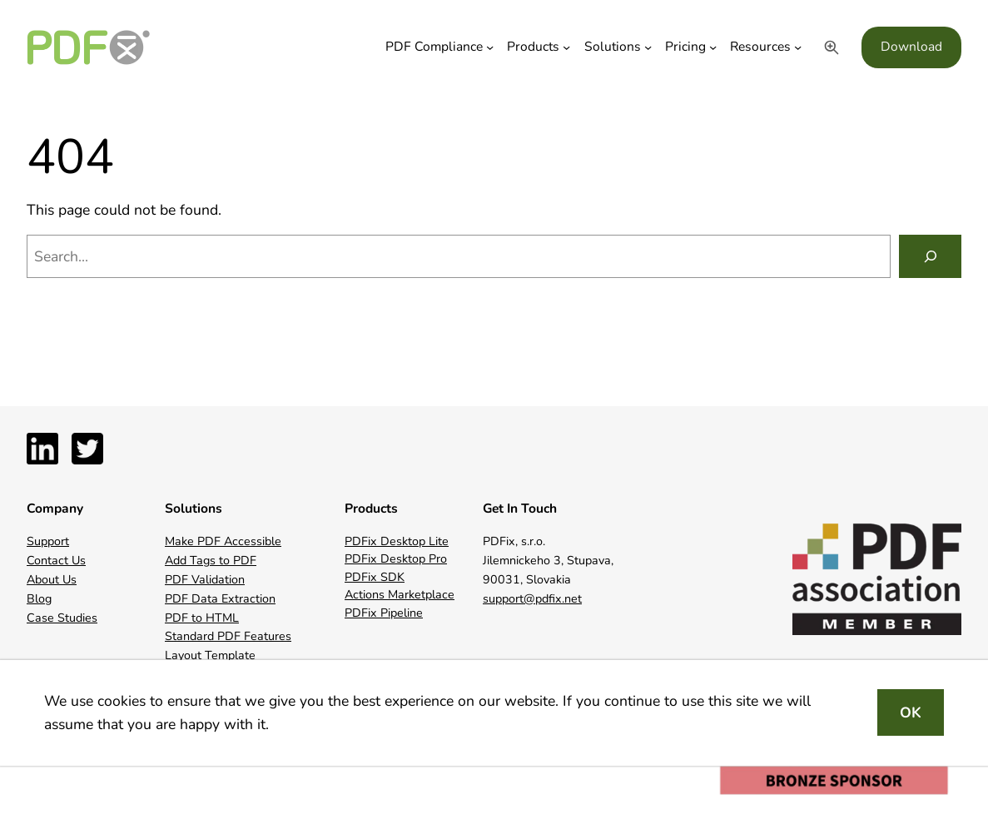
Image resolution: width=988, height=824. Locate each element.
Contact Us (56, 560)
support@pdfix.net (532, 599)
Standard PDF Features (228, 636)
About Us (52, 580)
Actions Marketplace (399, 595)
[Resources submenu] (798, 47)
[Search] (930, 256)
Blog (39, 599)
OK (910, 712)
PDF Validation (205, 580)
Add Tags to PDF (210, 560)
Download (911, 46)
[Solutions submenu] (648, 47)
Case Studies (62, 618)
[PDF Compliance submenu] (490, 47)
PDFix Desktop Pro (396, 559)
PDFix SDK (375, 577)
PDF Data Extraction (220, 599)
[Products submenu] (566, 47)
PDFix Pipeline (384, 613)
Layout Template (210, 655)
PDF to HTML (202, 618)
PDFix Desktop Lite (397, 541)
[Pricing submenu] (713, 47)
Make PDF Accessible (223, 541)
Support (48, 541)
